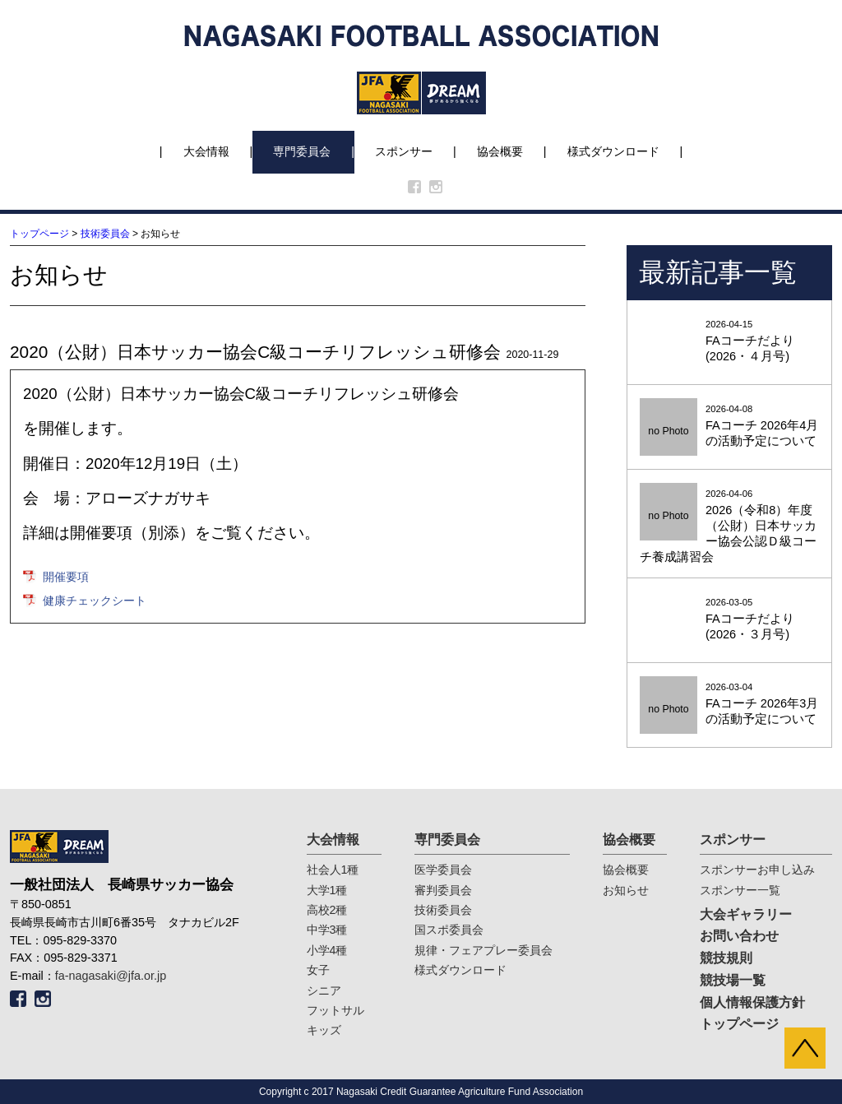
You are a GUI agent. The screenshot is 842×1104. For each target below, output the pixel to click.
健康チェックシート (94, 600)
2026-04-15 (729, 341)
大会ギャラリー (746, 914)
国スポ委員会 (448, 929)
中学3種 (327, 929)
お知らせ (626, 890)
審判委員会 (443, 890)
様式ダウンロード (613, 151)
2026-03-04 (729, 704)
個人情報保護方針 (752, 1002)
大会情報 (206, 151)
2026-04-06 (729, 527)
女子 (318, 969)
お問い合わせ (739, 936)
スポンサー (404, 151)
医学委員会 (443, 869)
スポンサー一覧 (740, 890)
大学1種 (327, 890)
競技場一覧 (733, 980)
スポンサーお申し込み (757, 869)
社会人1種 (333, 869)
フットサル (335, 1010)
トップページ (39, 233)
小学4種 (327, 950)
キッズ (324, 1030)
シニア (324, 990)
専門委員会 (302, 151)
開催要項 (66, 576)
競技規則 (726, 958)
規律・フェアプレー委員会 (483, 950)
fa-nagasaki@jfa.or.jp (110, 975)
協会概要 (500, 151)
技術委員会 (105, 233)
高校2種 (327, 909)
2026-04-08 (729, 426)
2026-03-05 (729, 619)
